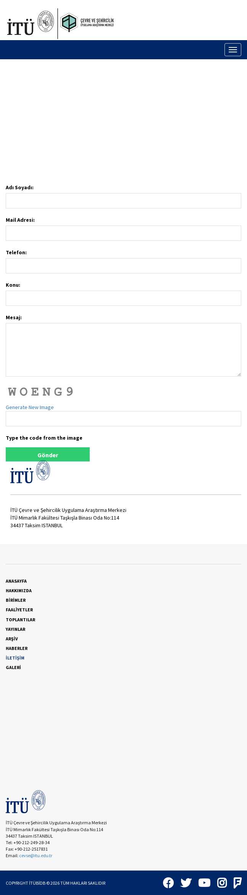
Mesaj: (14, 317)
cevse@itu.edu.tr (36, 855)
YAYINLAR (15, 629)
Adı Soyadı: (20, 187)
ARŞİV (12, 639)
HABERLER (16, 648)
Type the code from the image (44, 437)
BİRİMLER (16, 600)
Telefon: (16, 252)
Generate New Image (30, 407)
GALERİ (13, 667)
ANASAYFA (16, 581)
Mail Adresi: (20, 219)
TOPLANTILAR (20, 619)
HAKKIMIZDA (19, 590)
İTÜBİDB (37, 883)
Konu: (13, 284)
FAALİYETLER (19, 609)
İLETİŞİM (15, 658)
